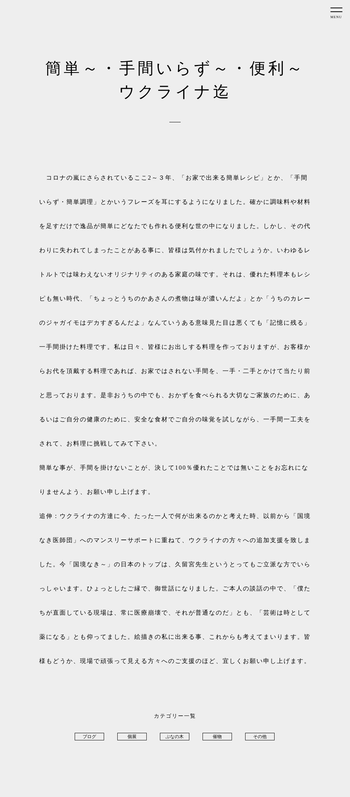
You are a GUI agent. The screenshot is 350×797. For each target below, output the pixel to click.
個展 (132, 736)
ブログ (89, 736)
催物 (217, 736)
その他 (260, 736)
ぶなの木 (175, 736)
